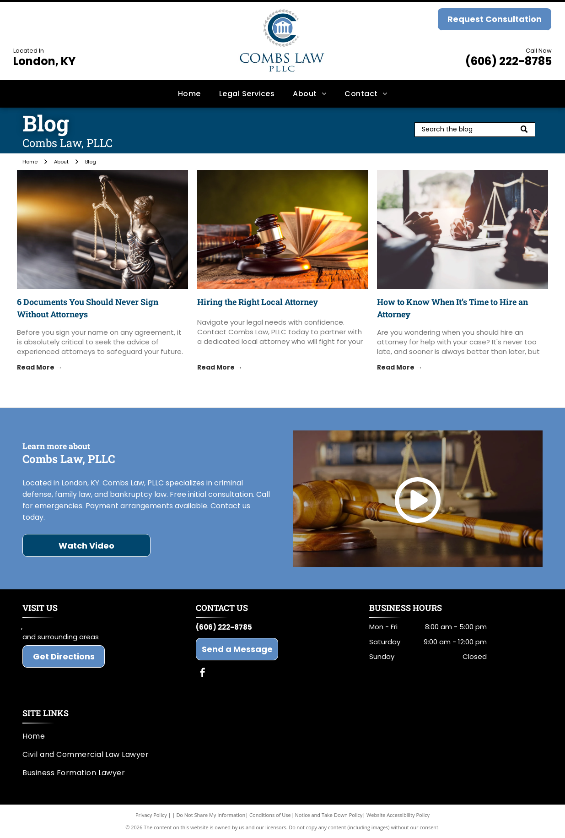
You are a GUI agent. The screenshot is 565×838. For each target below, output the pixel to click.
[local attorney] (282, 229)
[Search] (474, 129)
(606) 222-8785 (508, 61)
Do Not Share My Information (210, 814)
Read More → (39, 367)
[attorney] (462, 229)
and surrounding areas (60, 637)
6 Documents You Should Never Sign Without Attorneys (87, 308)
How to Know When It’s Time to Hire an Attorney (452, 308)
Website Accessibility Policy (398, 814)
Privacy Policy (151, 814)
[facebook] (203, 674)
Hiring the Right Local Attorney (257, 301)
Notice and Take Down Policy (329, 814)
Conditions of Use (270, 814)
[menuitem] (189, 93)
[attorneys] (102, 229)
